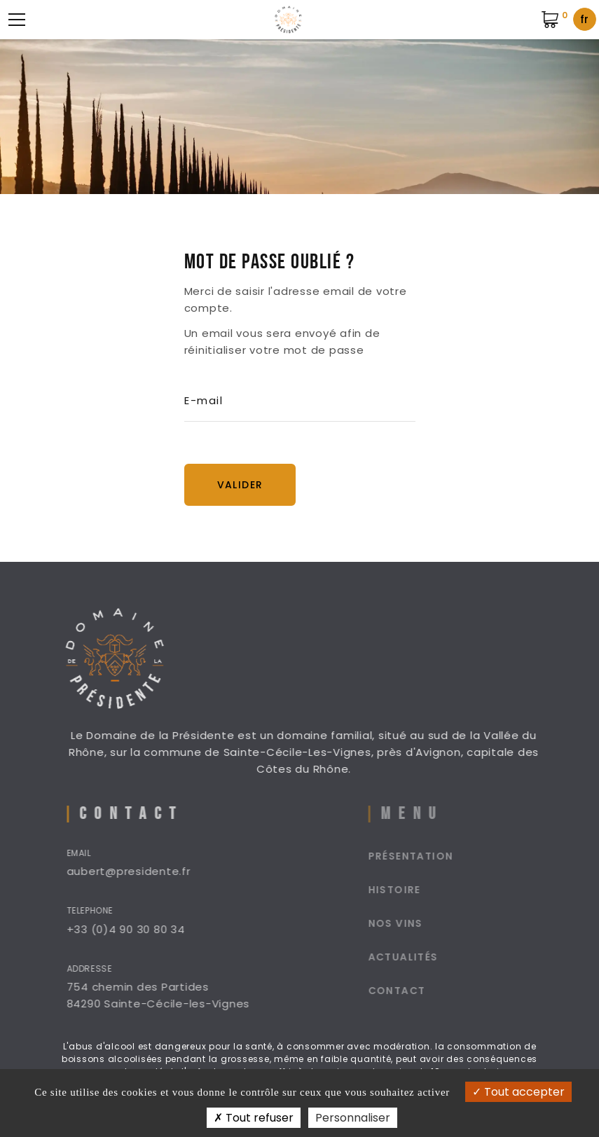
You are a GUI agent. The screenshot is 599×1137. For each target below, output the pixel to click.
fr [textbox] (584, 19)
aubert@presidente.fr (143, 871)
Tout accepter (518, 1092)
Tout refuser (254, 1118)
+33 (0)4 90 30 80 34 (140, 929)
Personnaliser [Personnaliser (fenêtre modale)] (352, 1118)
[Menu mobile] (17, 19)
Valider (240, 485)
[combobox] (584, 19)
